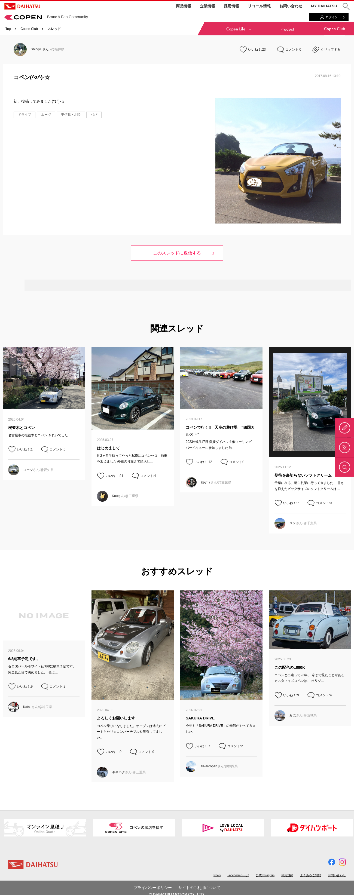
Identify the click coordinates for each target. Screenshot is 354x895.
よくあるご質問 (310, 875)
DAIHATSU (22, 6)
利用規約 (287, 875)
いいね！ (254, 49)
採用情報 (231, 6)
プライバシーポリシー (153, 887)
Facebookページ (238, 875)
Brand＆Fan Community (46, 17)
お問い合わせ (290, 6)
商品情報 (183, 6)
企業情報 (207, 6)
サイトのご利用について (199, 887)
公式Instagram (265, 875)
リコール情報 (259, 6)
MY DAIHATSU (324, 6)
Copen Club (29, 29)
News (217, 875)
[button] (346, 6)
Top (8, 29)
